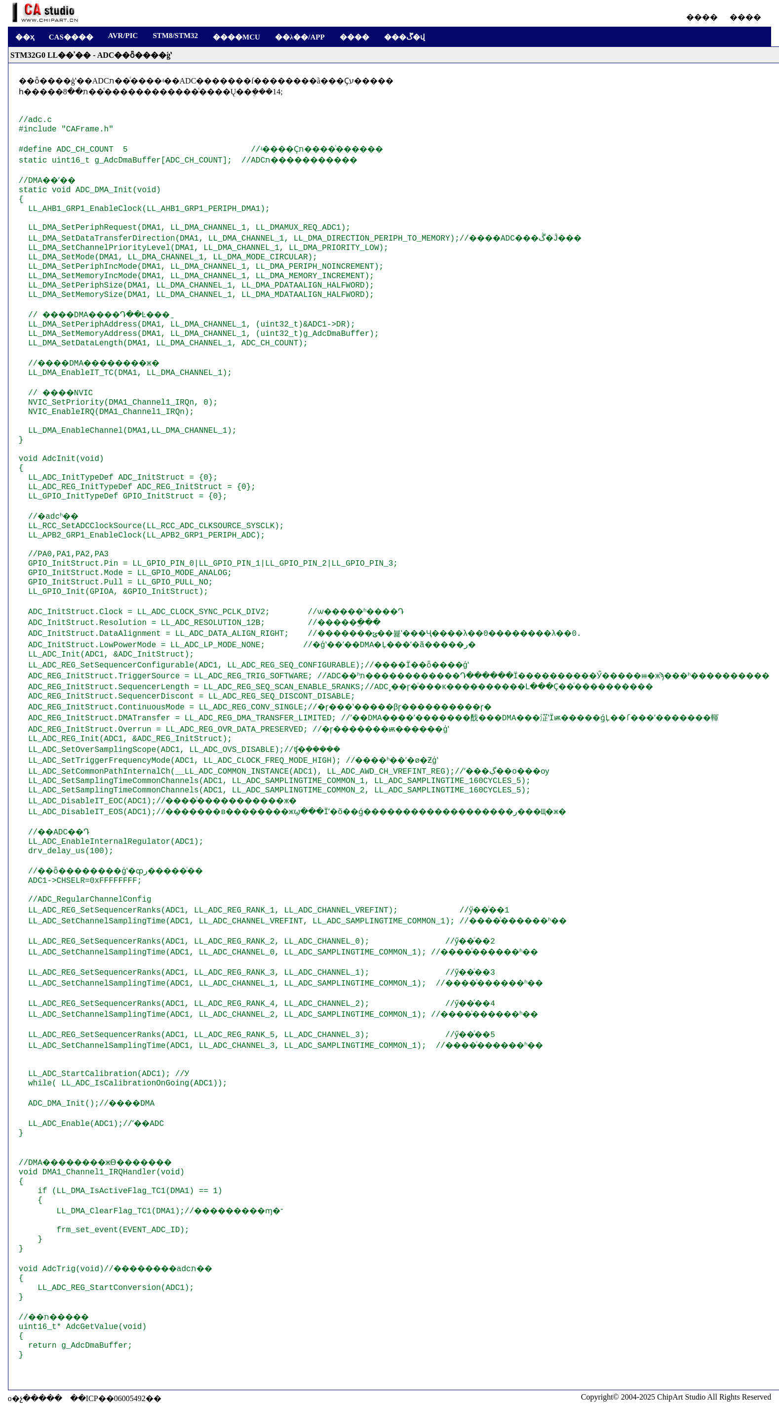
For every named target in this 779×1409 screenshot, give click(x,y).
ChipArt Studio (681, 1397)
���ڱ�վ (404, 37)
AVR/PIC (123, 36)
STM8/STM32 (175, 36)
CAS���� (71, 37)
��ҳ (24, 37)
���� (702, 17)
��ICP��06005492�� (115, 1398)
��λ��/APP (300, 37)
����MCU (236, 37)
